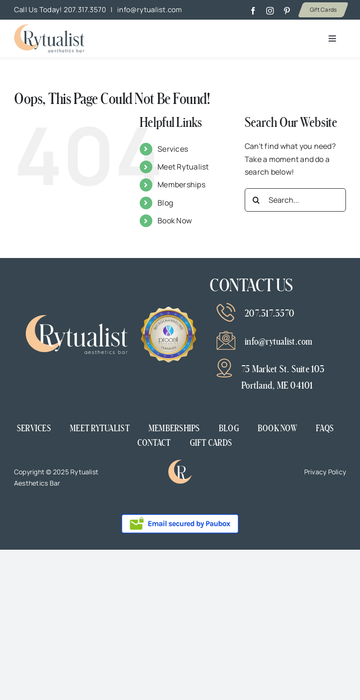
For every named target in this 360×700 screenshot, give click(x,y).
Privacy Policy (325, 471)
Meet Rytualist (183, 167)
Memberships (181, 184)
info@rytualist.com (149, 10)
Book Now (175, 220)
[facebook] (253, 11)
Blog (165, 203)
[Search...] (295, 200)
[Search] (256, 200)
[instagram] (270, 11)
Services (173, 149)
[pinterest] (287, 11)
